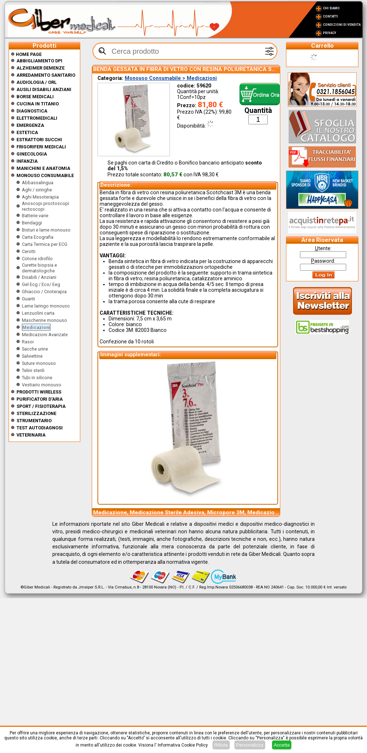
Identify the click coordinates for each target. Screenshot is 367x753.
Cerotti (28, 251)
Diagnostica (31, 111)
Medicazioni (36, 327)
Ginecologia (31, 154)
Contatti (330, 16)
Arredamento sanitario (45, 75)
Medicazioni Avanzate (45, 334)
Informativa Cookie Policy (183, 745)
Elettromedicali (36, 118)
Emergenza (30, 125)
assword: (323, 261)
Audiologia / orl (36, 82)
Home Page (26, 54)
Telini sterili (33, 370)
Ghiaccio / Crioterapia (44, 291)
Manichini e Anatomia (43, 168)
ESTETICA (27, 132)
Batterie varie (35, 215)
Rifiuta (221, 745)
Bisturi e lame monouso (46, 230)
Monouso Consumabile (45, 175)
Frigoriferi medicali (41, 146)
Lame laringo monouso (46, 306)
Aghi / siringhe (37, 189)
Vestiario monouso (41, 384)
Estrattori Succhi (39, 139)
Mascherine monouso (44, 320)
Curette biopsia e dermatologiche (39, 267)
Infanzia (27, 161)
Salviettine (32, 356)
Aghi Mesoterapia (40, 197)
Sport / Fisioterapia (41, 406)
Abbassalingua (37, 182)
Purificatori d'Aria (39, 399)
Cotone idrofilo (37, 258)
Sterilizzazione (36, 413)
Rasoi (28, 341)
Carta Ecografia (37, 237)
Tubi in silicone (37, 377)
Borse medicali (35, 96)
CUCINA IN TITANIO (37, 103)
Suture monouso (39, 363)
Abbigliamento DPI (39, 60)
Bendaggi (32, 222)
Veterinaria (31, 435)
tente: (323, 248)
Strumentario (34, 420)
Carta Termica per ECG (44, 244)
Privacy (329, 33)
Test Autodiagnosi (39, 427)
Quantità (258, 110)
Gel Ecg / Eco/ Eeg (41, 284)
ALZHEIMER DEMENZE (40, 68)
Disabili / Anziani (39, 277)
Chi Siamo (331, 8)
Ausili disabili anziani (43, 89)
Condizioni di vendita (342, 25)
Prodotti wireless (38, 392)
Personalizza (249, 745)
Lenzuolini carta (38, 313)
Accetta (282, 745)
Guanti (28, 298)
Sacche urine (35, 349)
